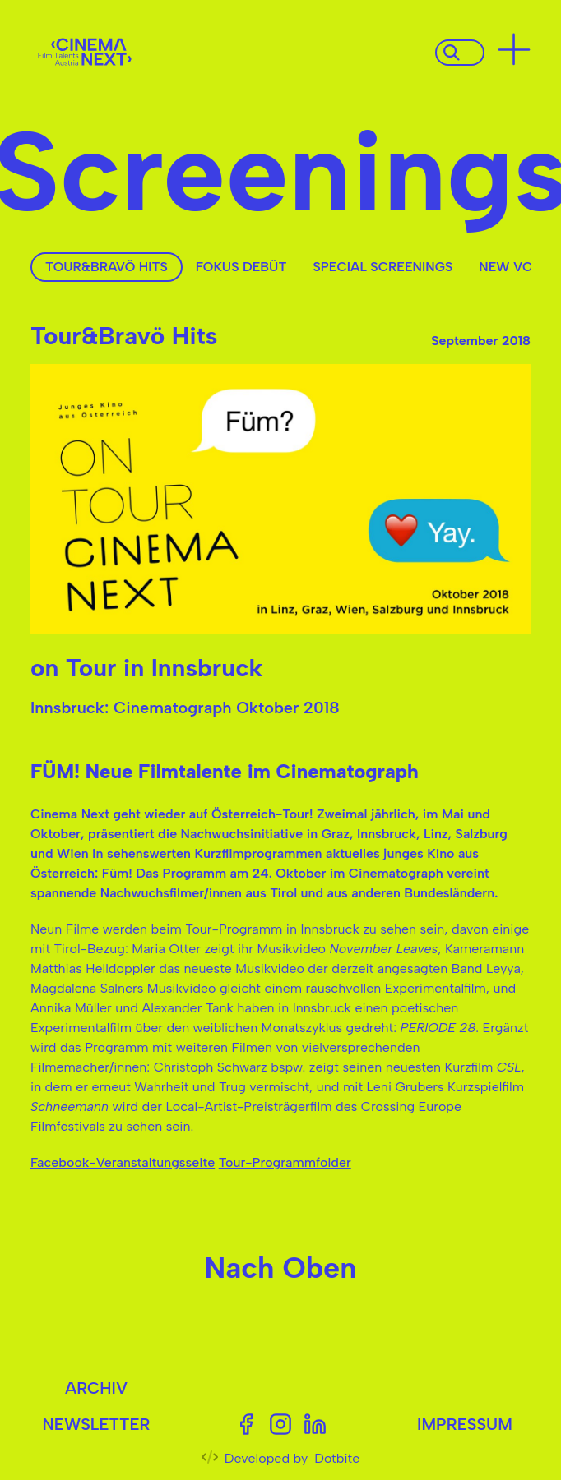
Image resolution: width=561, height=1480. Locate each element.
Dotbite (336, 1458)
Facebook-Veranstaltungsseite (122, 1162)
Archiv (96, 1388)
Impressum (464, 1424)
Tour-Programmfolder (285, 1162)
